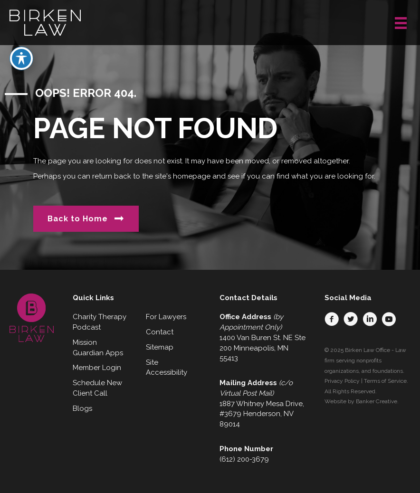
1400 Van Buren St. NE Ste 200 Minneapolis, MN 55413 (262, 348)
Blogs (82, 408)
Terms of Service (385, 381)
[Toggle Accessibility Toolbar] (21, 38)
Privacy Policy (342, 381)
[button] (332, 319)
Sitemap (159, 347)
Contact (159, 332)
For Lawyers (166, 317)
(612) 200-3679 (244, 459)
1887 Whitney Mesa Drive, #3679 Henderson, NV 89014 (262, 414)
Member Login (97, 367)
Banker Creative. (377, 401)
